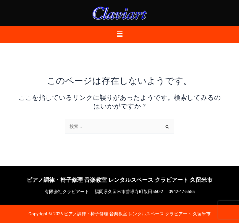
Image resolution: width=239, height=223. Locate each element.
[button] (119, 34)
